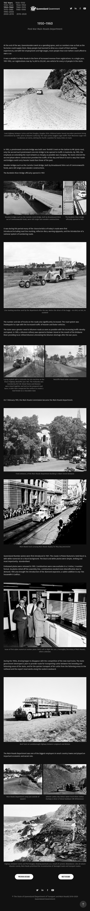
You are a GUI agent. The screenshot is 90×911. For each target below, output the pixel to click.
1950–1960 (9, 7)
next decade (66, 877)
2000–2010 (9, 14)
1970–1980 (8, 9)
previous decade (24, 877)
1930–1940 (8, 5)
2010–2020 (22, 14)
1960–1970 (21, 7)
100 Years (8, 2)
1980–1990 (21, 9)
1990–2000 (9, 11)
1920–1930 (20, 2)
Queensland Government (45, 899)
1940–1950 (21, 5)
